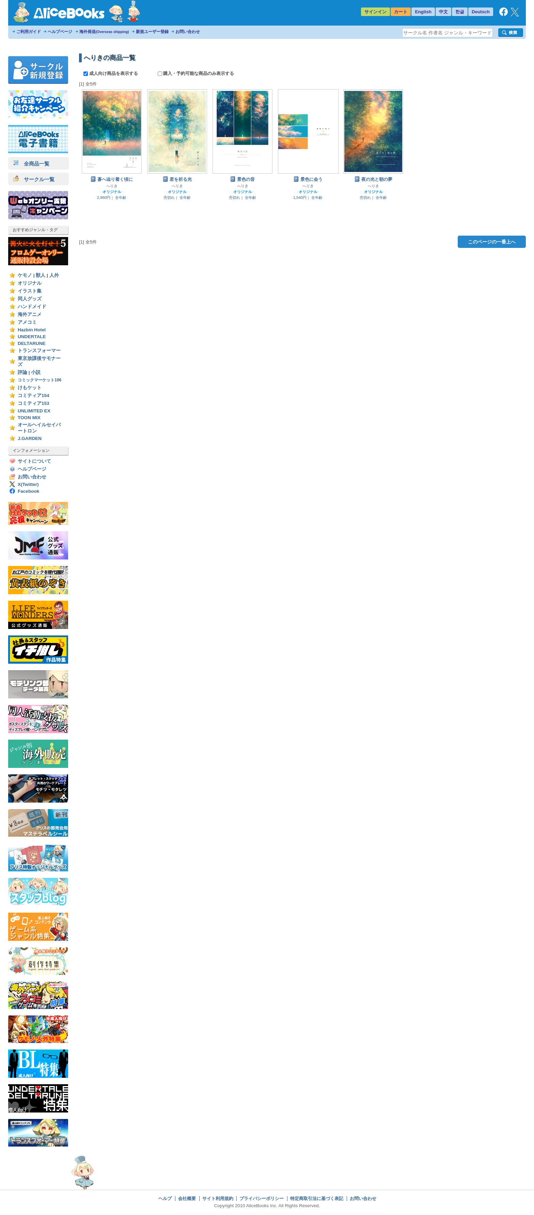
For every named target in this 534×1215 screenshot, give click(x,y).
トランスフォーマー (39, 350)
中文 (443, 11)
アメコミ (27, 322)
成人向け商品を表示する (111, 73)
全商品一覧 (31, 164)
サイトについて (34, 461)
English (423, 11)
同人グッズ (30, 298)
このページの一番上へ (492, 241)
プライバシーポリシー (261, 1198)
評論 (22, 372)
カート (400, 11)
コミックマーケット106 (39, 380)
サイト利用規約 (217, 1198)
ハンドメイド (32, 306)
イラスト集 (30, 291)
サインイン (375, 11)
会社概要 (187, 1198)
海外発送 (104, 31)
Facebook (28, 491)
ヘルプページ (60, 31)
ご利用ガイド (28, 31)
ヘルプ (165, 1198)
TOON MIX (29, 417)
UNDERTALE (32, 336)
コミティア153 (33, 403)
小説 (36, 372)
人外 (54, 275)
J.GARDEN (30, 438)
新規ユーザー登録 (152, 31)
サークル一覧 (33, 179)
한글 (459, 11)
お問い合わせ (187, 31)
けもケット (30, 387)
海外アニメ (30, 314)
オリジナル (30, 283)
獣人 (40, 275)
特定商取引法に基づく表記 (316, 1198)
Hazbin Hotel (32, 329)
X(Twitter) (28, 484)
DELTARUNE (32, 343)
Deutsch (481, 11)
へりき (111, 186)
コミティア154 (33, 395)
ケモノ (25, 275)
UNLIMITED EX (34, 410)
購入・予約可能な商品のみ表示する (196, 73)
